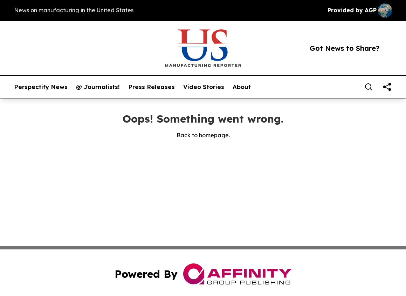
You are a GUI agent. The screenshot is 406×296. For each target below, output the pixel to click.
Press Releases (151, 86)
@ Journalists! (98, 86)
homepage (214, 135)
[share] (387, 87)
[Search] (368, 87)
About (242, 86)
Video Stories (203, 86)
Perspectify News (41, 86)
